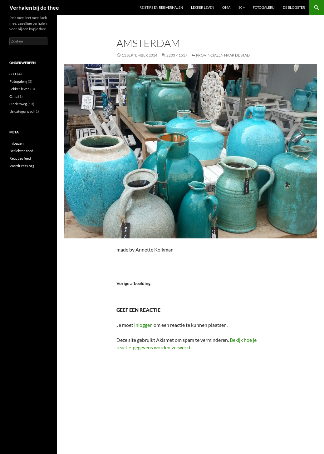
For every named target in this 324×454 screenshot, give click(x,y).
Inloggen (16, 143)
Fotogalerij (264, 7)
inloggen (143, 325)
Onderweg (18, 104)
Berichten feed (21, 150)
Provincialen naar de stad (223, 55)
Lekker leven (202, 7)
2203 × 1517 (176, 55)
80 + (241, 7)
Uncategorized (21, 111)
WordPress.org (21, 165)
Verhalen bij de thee (34, 7)
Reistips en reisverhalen (161, 7)
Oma (226, 7)
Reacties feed (20, 158)
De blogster (294, 7)
